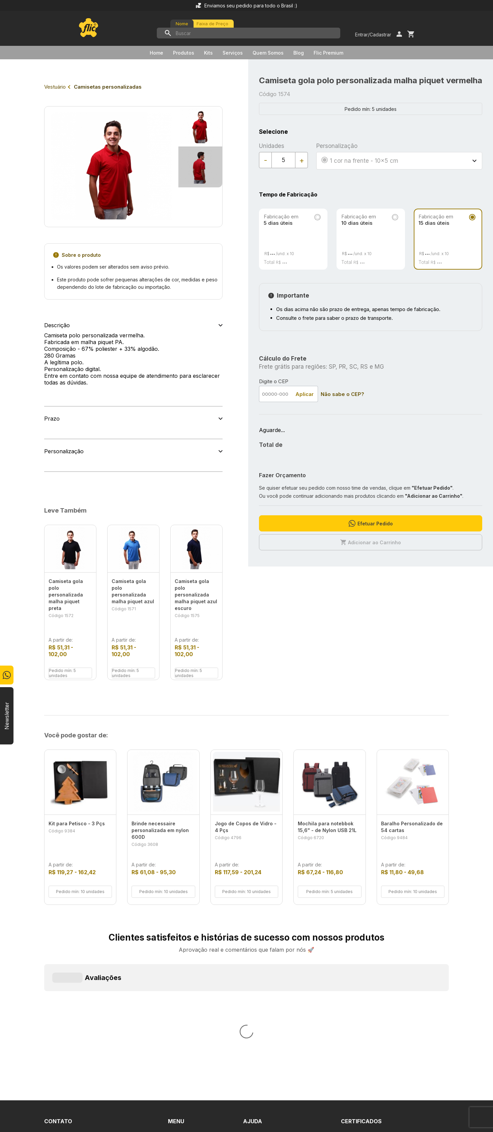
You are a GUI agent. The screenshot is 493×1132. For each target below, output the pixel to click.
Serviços (233, 53)
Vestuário (55, 87)
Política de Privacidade (271, 1012)
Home (156, 53)
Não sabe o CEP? (342, 394)
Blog (298, 53)
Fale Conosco (261, 987)
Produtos (183, 53)
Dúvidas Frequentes (268, 975)
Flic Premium (328, 53)
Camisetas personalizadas (108, 87)
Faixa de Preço (212, 23)
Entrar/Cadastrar (373, 34)
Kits (208, 53)
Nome (182, 23)
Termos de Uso (263, 1000)
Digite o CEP (273, 381)
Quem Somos (268, 53)
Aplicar (304, 394)
